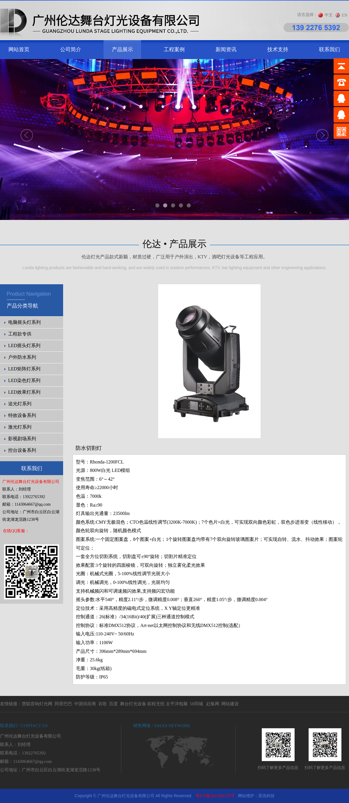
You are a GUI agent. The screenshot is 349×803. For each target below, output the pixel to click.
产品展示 (122, 49)
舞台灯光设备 (133, 703)
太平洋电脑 (177, 703)
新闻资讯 (226, 49)
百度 (113, 703)
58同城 (196, 703)
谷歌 (102, 703)
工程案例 (174, 49)
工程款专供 (19, 333)
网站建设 (230, 703)
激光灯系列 (19, 426)
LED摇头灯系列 (24, 345)
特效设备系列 (22, 415)
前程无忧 (156, 703)
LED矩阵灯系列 (24, 368)
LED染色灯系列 (24, 380)
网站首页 (18, 49)
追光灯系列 (19, 403)
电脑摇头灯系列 (24, 322)
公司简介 (70, 49)
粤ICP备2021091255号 (215, 796)
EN (344, 15)
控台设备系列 (22, 450)
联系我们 (329, 49)
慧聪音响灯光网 (37, 703)
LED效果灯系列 (24, 392)
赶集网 (212, 703)
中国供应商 (85, 703)
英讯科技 (266, 796)
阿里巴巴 (63, 703)
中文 (329, 15)
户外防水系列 (22, 357)
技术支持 (277, 49)
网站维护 (246, 796)
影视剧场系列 (22, 438)
